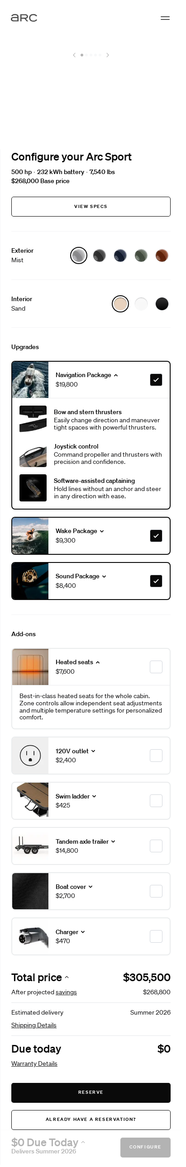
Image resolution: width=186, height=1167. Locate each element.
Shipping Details (34, 1025)
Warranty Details (34, 1063)
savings (66, 992)
